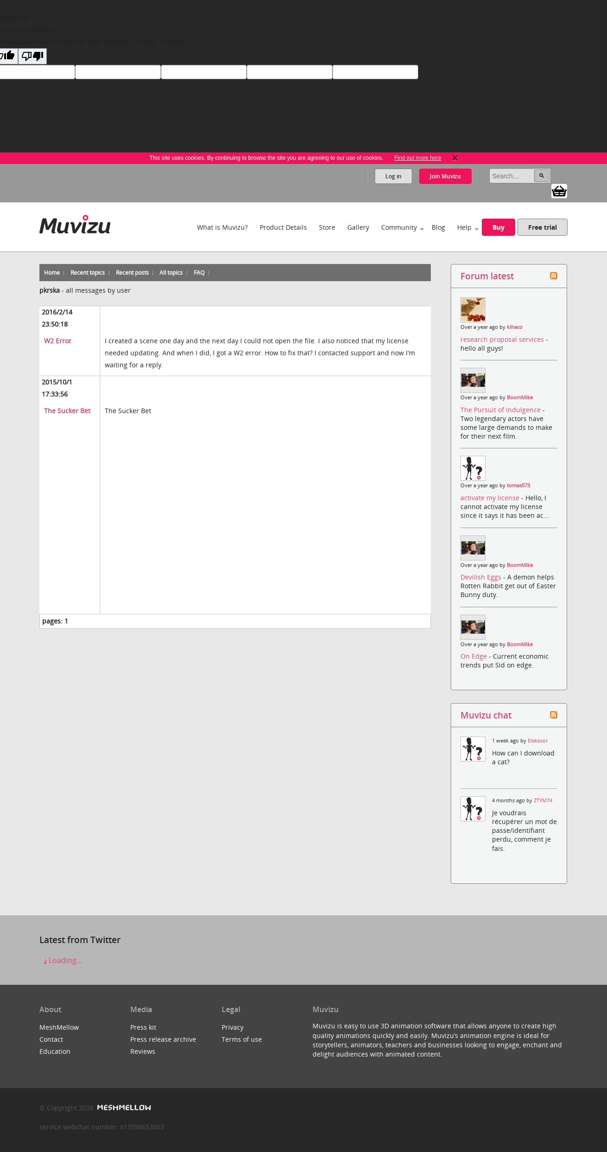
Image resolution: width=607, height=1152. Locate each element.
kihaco (515, 327)
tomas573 (518, 485)
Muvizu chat (485, 715)
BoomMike (520, 397)
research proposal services (503, 339)
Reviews (142, 1051)
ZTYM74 (543, 800)
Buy (498, 227)
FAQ (199, 273)
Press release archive (163, 1039)
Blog (438, 227)
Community (399, 227)
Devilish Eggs (481, 577)
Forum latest (487, 276)
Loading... (60, 960)
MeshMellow (59, 1027)
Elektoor (538, 740)
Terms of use (242, 1039)
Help (464, 227)
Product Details (283, 227)
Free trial (542, 227)
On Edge (474, 656)
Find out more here (417, 158)
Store (327, 227)
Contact (51, 1039)
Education (54, 1051)
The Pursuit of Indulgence (501, 409)
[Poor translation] (32, 56)
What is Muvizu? (222, 227)
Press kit (143, 1027)
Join (445, 176)
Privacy (232, 1027)
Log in (393, 176)
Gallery (358, 227)
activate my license (490, 497)
